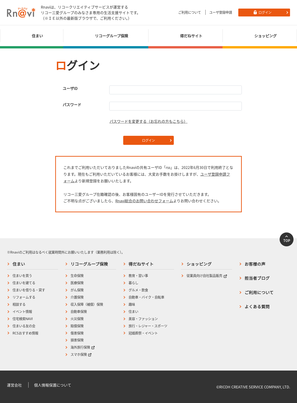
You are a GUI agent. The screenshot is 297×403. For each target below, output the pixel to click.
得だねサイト (141, 264)
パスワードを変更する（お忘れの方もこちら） (148, 121)
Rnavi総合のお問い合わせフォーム (144, 200)
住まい (19, 264)
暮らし (133, 282)
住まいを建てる (24, 282)
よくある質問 (257, 307)
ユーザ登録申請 (220, 12)
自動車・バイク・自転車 (146, 297)
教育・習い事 (138, 275)
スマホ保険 (81, 354)
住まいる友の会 (24, 326)
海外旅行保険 (83, 347)
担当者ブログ (257, 278)
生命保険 (77, 275)
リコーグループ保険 (89, 264)
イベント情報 (22, 311)
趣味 (132, 304)
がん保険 (77, 290)
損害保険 (77, 340)
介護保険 (77, 297)
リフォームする (24, 297)
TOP (286, 240)
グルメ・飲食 (138, 290)
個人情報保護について (52, 385)
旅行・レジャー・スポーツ (148, 326)
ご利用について (189, 12)
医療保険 (77, 282)
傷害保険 (77, 333)
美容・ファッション (143, 318)
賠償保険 (77, 326)
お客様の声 (255, 264)
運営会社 (14, 385)
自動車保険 (79, 311)
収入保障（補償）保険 (87, 304)
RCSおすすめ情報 (25, 333)
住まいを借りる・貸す (29, 290)
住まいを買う (22, 275)
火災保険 (77, 318)
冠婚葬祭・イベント (143, 333)
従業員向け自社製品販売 (207, 275)
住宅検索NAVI (23, 318)
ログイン (148, 140)
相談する (19, 304)
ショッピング (199, 264)
